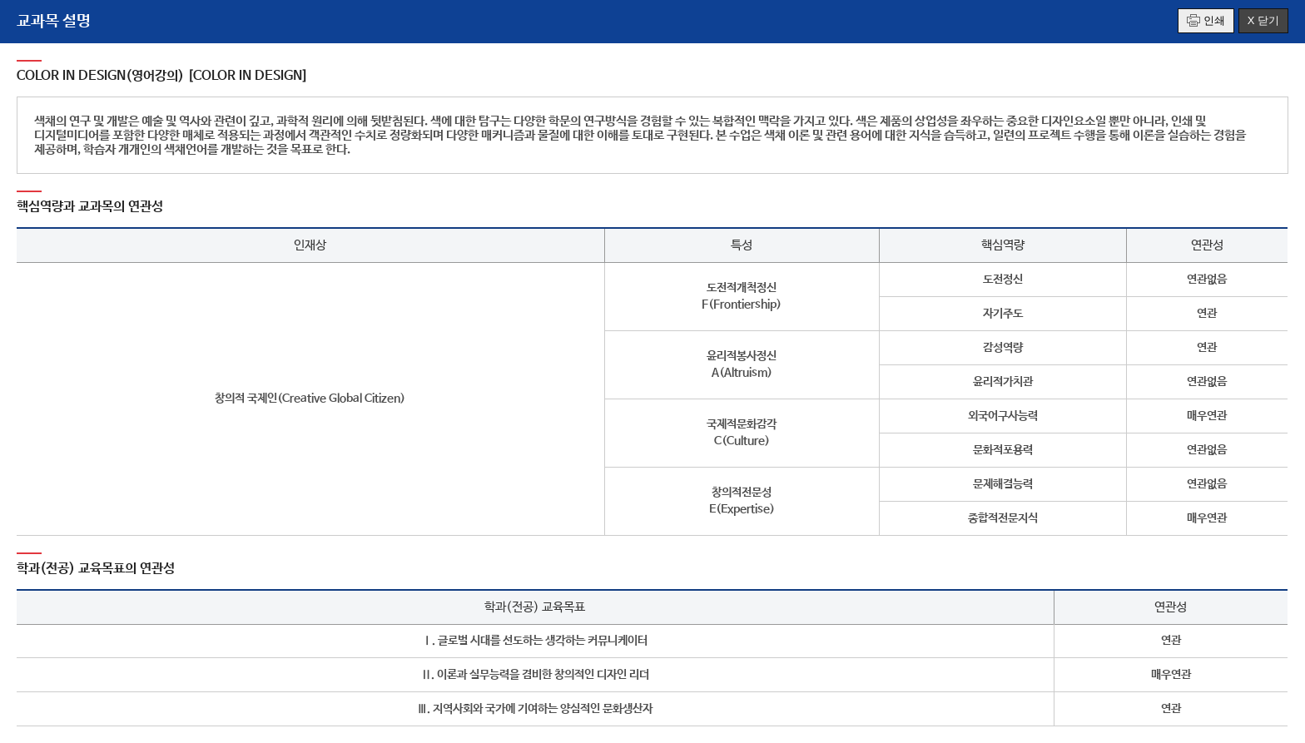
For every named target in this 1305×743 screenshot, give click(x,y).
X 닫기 (1263, 20)
